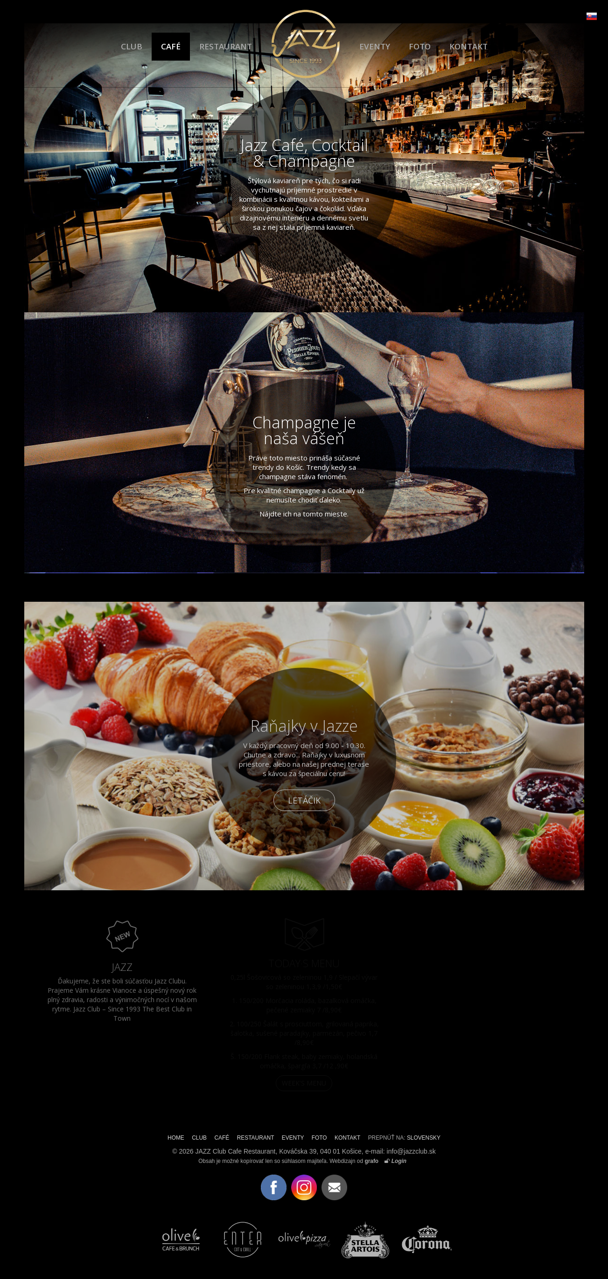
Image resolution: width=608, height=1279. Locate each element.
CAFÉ (171, 46)
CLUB (131, 46)
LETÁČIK (304, 800)
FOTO (420, 46)
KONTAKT (468, 46)
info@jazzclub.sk (411, 1151)
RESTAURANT (225, 46)
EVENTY (374, 46)
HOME (176, 1138)
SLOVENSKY (423, 1138)
